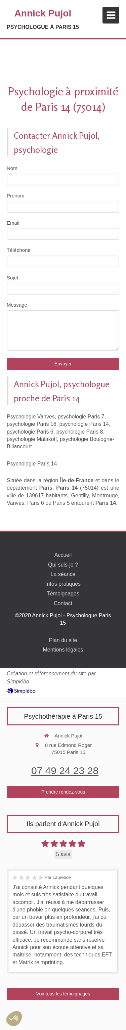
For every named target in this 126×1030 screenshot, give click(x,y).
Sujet (12, 277)
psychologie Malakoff (32, 439)
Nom (12, 168)
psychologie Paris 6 (30, 432)
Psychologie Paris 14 (32, 463)
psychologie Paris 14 (84, 424)
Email (13, 223)
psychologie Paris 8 (79, 432)
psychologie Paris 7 (81, 416)
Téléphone (19, 250)
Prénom (16, 195)
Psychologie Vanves (31, 416)
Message (17, 305)
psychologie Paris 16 (31, 424)
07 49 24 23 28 (64, 770)
